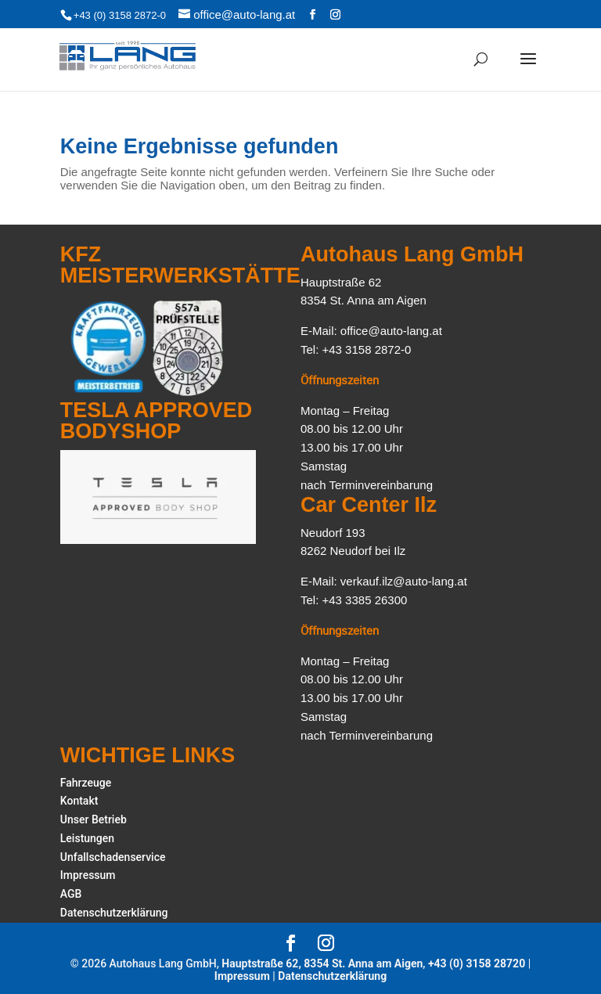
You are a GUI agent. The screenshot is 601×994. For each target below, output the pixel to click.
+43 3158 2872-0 (367, 349)
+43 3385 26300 (365, 600)
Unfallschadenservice (113, 857)
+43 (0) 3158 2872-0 (120, 15)
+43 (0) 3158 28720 (476, 963)
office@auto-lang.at (391, 330)
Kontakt (79, 800)
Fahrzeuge (85, 782)
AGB (71, 894)
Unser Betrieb (93, 819)
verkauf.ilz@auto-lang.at (403, 581)
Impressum (88, 875)
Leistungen (87, 838)
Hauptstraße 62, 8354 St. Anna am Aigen (322, 963)
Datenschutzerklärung (114, 912)
